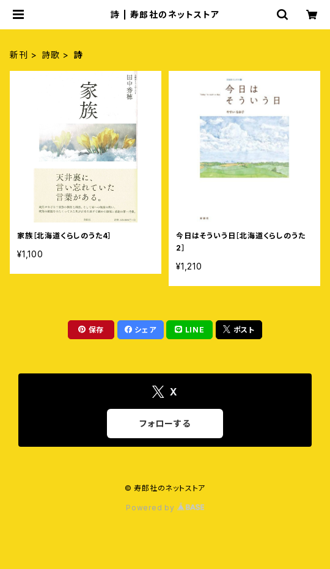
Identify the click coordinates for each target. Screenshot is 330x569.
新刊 (19, 55)
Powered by (165, 507)
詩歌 (51, 55)
